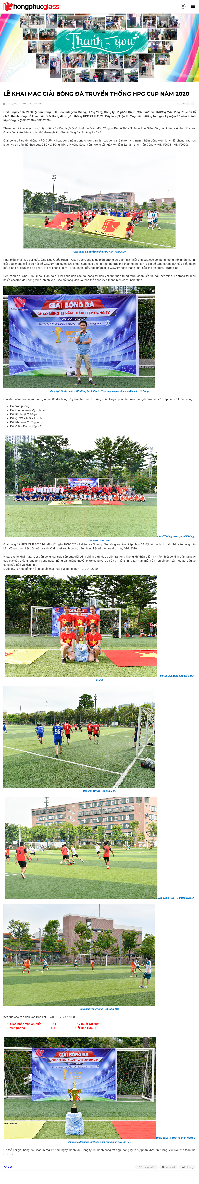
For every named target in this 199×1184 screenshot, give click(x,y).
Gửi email (169, 1167)
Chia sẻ (8, 1166)
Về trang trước (147, 1167)
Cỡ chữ (181, 103)
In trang (188, 1167)
